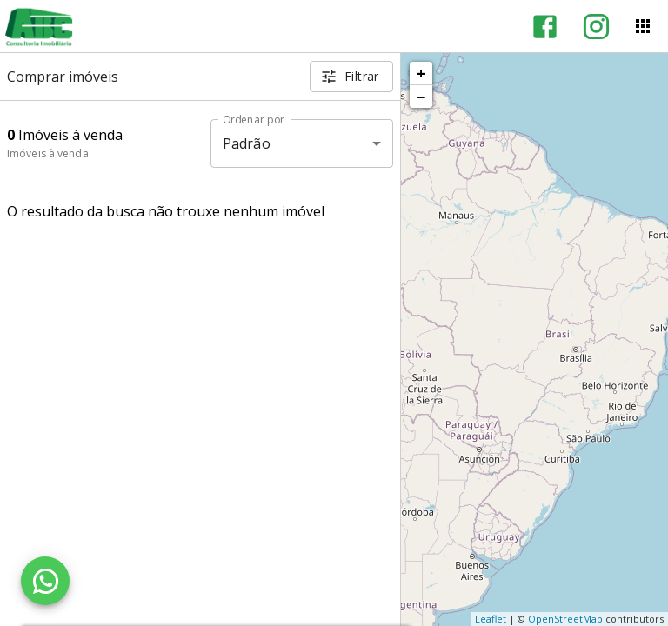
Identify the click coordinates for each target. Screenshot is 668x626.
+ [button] (421, 73)
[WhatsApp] (45, 580)
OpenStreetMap (565, 618)
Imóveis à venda (48, 153)
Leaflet (490, 618)
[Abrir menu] (643, 26)
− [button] (421, 96)
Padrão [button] (247, 143)
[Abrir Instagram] (596, 26)
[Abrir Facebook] (545, 26)
